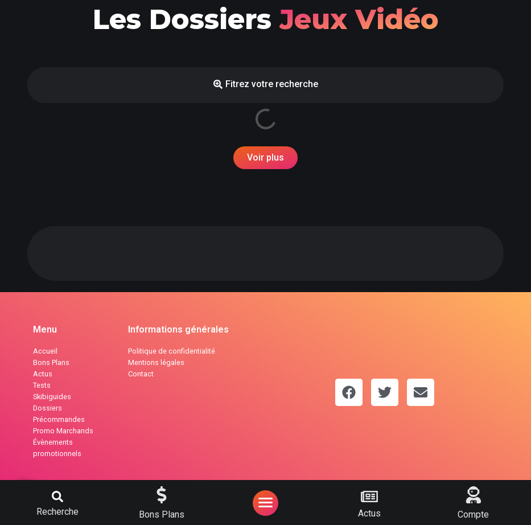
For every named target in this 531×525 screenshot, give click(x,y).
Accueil (45, 351)
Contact (141, 374)
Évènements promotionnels (57, 448)
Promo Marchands (63, 430)
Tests (42, 385)
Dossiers (47, 408)
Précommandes (59, 419)
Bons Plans (51, 362)
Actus (42, 374)
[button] (57, 496)
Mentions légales (156, 362)
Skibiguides (52, 396)
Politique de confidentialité (171, 351)
